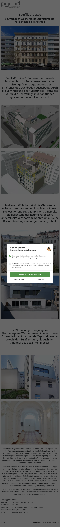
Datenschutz (19, 280)
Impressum (42, 280)
